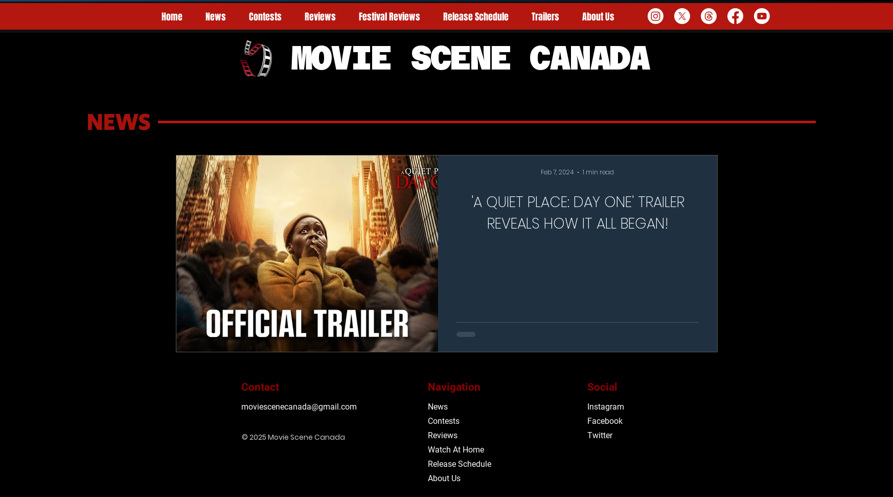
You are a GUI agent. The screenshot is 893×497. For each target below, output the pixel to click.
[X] (682, 16)
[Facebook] (735, 16)
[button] (390, 17)
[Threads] (709, 16)
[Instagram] (655, 16)
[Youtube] (762, 16)
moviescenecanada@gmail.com (299, 407)
